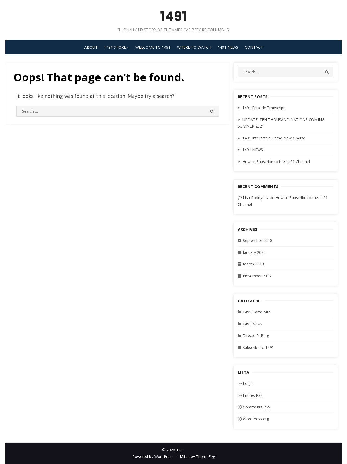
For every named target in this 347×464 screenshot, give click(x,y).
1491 (173, 16)
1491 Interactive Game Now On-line (273, 138)
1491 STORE (115, 47)
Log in (248, 383)
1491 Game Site (257, 311)
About (91, 47)
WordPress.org (256, 418)
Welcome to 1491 (153, 47)
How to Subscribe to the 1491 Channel (276, 161)
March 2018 (253, 264)
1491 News (228, 47)
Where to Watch (194, 47)
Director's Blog (256, 335)
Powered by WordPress (153, 456)
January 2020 (254, 252)
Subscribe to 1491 (258, 347)
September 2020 (257, 240)
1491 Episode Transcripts (264, 107)
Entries (253, 395)
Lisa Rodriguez (256, 197)
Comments (256, 407)
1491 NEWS (252, 149)
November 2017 (257, 275)
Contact (254, 47)
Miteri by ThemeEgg (197, 456)
